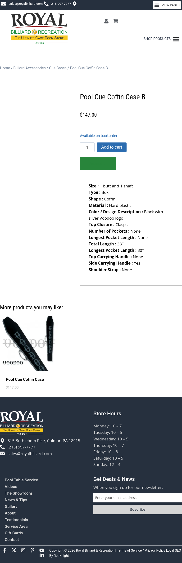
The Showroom (18, 493)
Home (5, 68)
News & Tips (16, 499)
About (10, 513)
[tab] (98, 163)
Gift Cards (14, 533)
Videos (11, 486)
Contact (12, 539)
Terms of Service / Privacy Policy (141, 550)
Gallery (11, 506)
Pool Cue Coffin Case (25, 379)
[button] (167, 5)
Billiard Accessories (29, 68)
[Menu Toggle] (162, 39)
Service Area (16, 526)
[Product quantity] (87, 147)
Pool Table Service (21, 480)
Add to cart (111, 147)
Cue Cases (58, 68)
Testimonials (16, 519)
